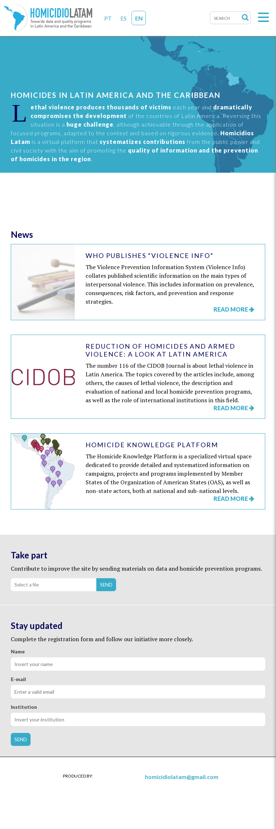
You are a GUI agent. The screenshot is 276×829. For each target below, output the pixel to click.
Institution (24, 707)
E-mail (18, 679)
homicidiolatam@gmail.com (181, 776)
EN (139, 18)
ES (123, 18)
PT (108, 18)
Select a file (26, 585)
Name (18, 651)
